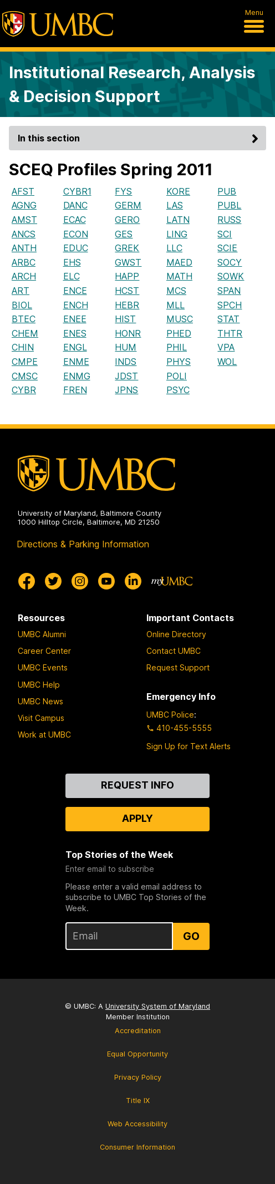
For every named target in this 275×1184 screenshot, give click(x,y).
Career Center (44, 650)
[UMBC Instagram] (80, 581)
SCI (224, 234)
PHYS (178, 361)
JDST (126, 376)
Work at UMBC (44, 734)
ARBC (23, 262)
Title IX (138, 1100)
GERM (128, 205)
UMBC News (40, 701)
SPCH (229, 305)
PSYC (178, 389)
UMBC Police (170, 714)
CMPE (25, 361)
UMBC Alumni (42, 634)
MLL (175, 305)
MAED (179, 262)
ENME (76, 361)
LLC (174, 247)
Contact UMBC (173, 650)
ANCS (23, 234)
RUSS (229, 219)
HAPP (127, 276)
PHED (178, 333)
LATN (178, 219)
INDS (125, 361)
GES (124, 234)
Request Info (137, 785)
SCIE (227, 247)
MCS (176, 290)
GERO (127, 219)
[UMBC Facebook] (26, 581)
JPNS (126, 389)
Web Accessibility (137, 1124)
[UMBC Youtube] (106, 581)
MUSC (179, 318)
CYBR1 (77, 191)
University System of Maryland (157, 1006)
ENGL (75, 347)
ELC (71, 276)
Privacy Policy (137, 1077)
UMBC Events (43, 667)
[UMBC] (57, 23)
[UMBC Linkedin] (133, 581)
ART (20, 290)
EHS (72, 262)
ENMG (76, 376)
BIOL (22, 305)
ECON (75, 234)
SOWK (230, 276)
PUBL (229, 205)
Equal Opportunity (137, 1054)
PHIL (176, 347)
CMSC (25, 376)
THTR (229, 333)
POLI (176, 376)
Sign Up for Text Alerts (188, 746)
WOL (227, 361)
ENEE (74, 318)
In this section (140, 138)
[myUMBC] (171, 581)
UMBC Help (39, 684)
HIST (125, 318)
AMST (24, 219)
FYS (123, 191)
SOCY (229, 262)
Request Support (178, 667)
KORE (178, 191)
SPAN (229, 290)
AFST (23, 191)
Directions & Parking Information (83, 544)
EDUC (75, 247)
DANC (75, 205)
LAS (174, 205)
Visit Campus (41, 718)
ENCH (75, 305)
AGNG (24, 205)
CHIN (23, 347)
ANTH (24, 247)
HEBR (127, 305)
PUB (226, 191)
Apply (137, 818)
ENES (74, 333)
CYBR (24, 389)
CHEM (25, 333)
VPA (226, 347)
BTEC (23, 318)
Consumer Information (137, 1147)
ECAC (74, 219)
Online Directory (176, 634)
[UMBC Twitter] (53, 581)
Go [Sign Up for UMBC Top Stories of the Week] (191, 936)
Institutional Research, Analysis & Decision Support (132, 84)
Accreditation (138, 1031)
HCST (127, 290)
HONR (128, 333)
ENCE (75, 290)
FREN (75, 389)
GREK (127, 247)
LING (176, 234)
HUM (125, 347)
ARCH (24, 276)
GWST (128, 262)
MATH (179, 276)
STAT (228, 318)
